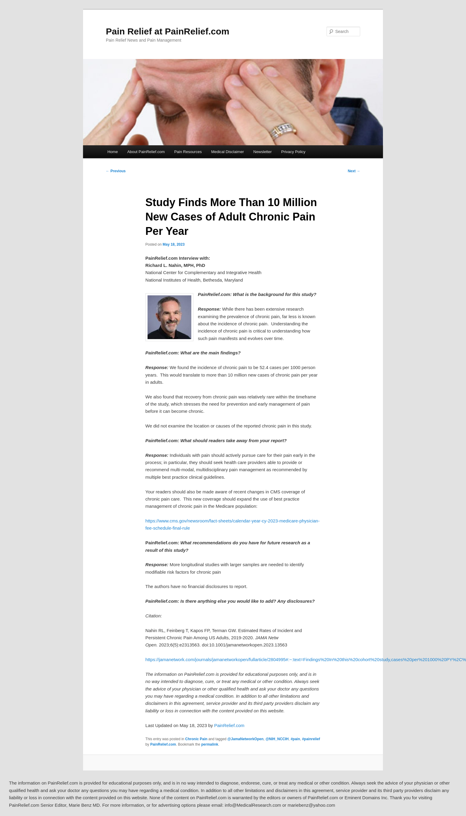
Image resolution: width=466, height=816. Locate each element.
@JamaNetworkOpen (245, 739)
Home (112, 151)
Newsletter (262, 151)
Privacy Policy (293, 151)
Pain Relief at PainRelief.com (167, 31)
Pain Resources (188, 151)
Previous (116, 171)
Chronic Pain (196, 739)
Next (354, 171)
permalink (209, 744)
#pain (295, 739)
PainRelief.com (229, 725)
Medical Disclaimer (227, 151)
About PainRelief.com (146, 151)
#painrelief (311, 739)
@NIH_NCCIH (276, 739)
